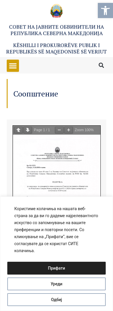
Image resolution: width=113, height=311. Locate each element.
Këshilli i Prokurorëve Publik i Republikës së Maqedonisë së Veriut (56, 49)
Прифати (56, 268)
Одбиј (56, 299)
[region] (56, 253)
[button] (105, 10)
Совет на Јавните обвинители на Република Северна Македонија (56, 30)
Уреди (56, 284)
